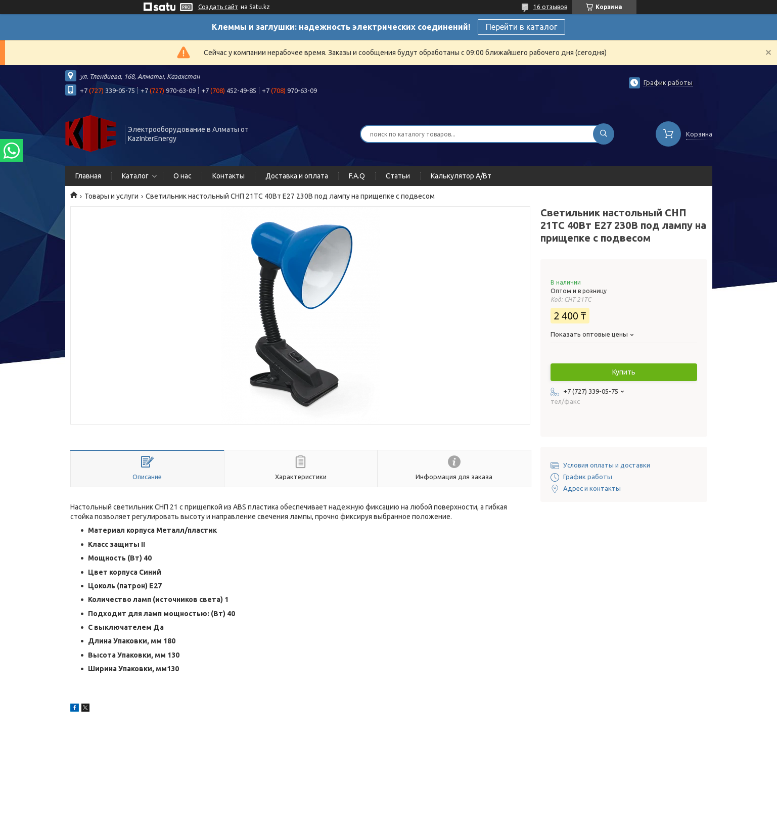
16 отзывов (550, 7)
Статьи (398, 175)
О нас (182, 175)
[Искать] (603, 134)
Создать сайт (218, 7)
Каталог (135, 175)
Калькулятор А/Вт (461, 175)
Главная (88, 175)
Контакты (228, 175)
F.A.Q (357, 175)
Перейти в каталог (521, 26)
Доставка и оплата (296, 175)
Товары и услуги (111, 196)
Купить (623, 372)
